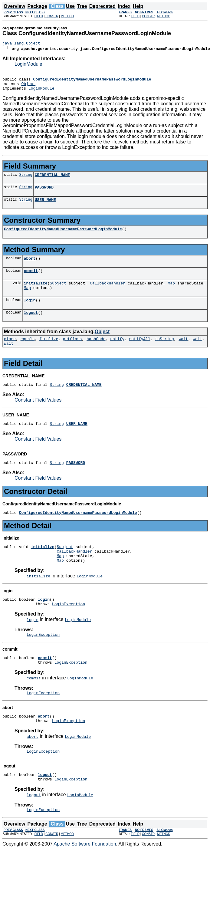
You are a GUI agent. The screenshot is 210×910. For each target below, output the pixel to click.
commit (31, 279)
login (30, 311)
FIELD (38, 16)
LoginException (68, 627)
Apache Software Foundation (85, 876)
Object (28, 86)
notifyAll (139, 352)
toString (164, 352)
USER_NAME (45, 206)
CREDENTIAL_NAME (52, 179)
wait (183, 352)
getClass (72, 352)
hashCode (96, 352)
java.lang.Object (21, 44)
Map (171, 293)
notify (117, 352)
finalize (48, 352)
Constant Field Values (38, 415)
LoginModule (28, 64)
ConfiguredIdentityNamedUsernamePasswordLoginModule (63, 236)
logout (31, 325)
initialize (36, 293)
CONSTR (51, 16)
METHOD (67, 16)
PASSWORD (44, 192)
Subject (58, 293)
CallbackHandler (107, 293)
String (25, 179)
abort (30, 266)
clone (10, 352)
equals (28, 352)
